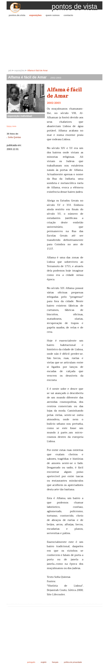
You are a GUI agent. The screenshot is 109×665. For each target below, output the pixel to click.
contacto (68, 15)
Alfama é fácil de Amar (37, 70)
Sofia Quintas (14, 137)
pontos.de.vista (17, 15)
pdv (10, 70)
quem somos (53, 15)
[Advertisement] (54, 43)
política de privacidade (73, 662)
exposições (35, 15)
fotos (11, 126)
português (31, 662)
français (55, 662)
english (44, 662)
